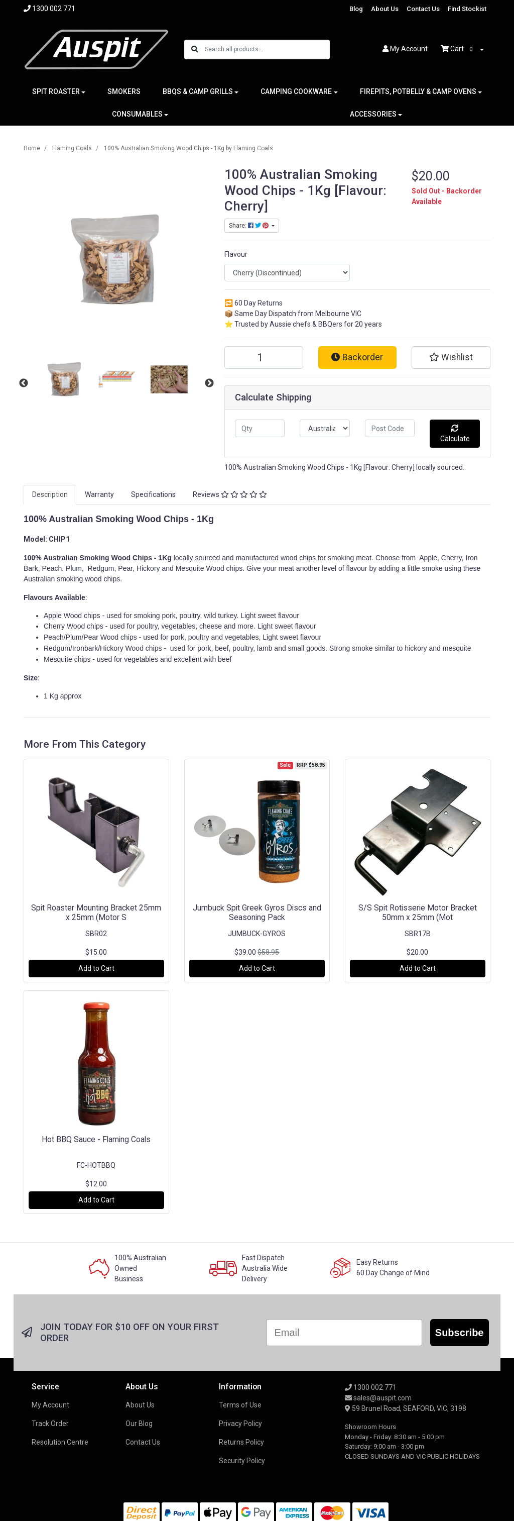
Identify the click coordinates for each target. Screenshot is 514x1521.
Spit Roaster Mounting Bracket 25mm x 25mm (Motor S (96, 912)
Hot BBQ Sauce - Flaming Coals (96, 1139)
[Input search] (267, 49)
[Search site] (195, 49)
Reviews (230, 494)
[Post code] (390, 428)
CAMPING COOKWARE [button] (296, 91)
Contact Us (423, 9)
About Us (385, 9)
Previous (24, 383)
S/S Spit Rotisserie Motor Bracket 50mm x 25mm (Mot (417, 912)
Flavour (235, 254)
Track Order (50, 1423)
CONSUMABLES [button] (137, 114)
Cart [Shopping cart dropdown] (459, 49)
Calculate (455, 434)
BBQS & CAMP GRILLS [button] (198, 91)
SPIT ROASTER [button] (56, 91)
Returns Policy (241, 1442)
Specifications (153, 494)
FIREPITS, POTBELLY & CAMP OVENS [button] (418, 91)
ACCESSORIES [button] (373, 114)
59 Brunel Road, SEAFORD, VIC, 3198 (405, 1408)
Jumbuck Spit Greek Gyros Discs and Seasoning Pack (257, 912)
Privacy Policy (240, 1423)
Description (50, 494)
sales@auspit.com (378, 1398)
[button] (451, 357)
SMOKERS (124, 91)
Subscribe (459, 1332)
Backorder (357, 357)
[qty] (260, 428)
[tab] (50, 494)
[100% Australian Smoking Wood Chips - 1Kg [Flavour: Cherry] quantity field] (263, 357)
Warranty (99, 494)
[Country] (324, 428)
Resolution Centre (60, 1442)
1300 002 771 (371, 1387)
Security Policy (242, 1461)
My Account (50, 1405)
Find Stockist (467, 9)
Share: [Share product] (249, 225)
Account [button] (405, 49)
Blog (356, 9)
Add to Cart (96, 968)
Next (209, 383)
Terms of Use (240, 1405)
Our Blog (139, 1423)
